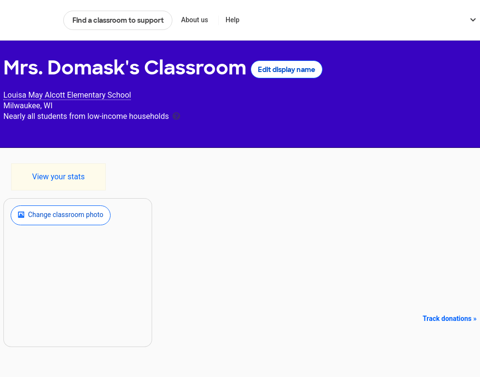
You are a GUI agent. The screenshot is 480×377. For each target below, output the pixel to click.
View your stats (58, 176)
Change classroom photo (60, 215)
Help (233, 20)
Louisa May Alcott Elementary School (67, 95)
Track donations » (450, 318)
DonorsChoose (29, 20)
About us (194, 20)
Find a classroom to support (118, 20)
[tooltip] (176, 115)
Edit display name (286, 69)
